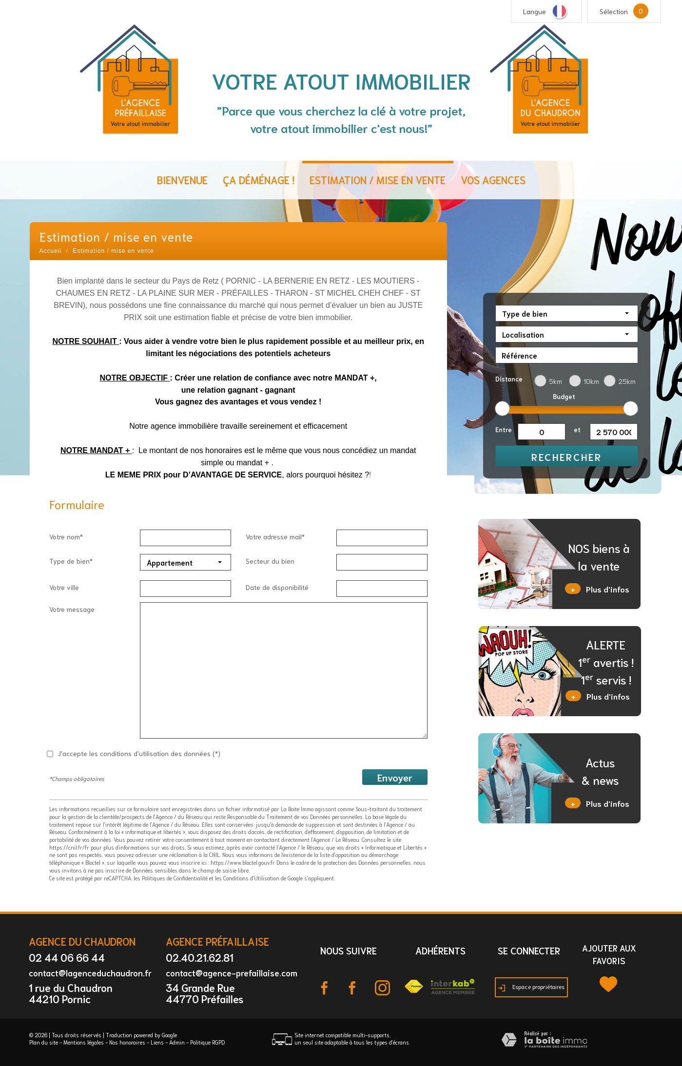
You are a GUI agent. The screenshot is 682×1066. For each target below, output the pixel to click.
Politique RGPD (207, 1042)
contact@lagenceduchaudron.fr (90, 972)
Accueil (50, 250)
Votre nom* (66, 536)
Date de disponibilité (277, 587)
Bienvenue (182, 179)
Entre (503, 429)
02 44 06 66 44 (67, 957)
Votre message (72, 609)
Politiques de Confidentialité (175, 878)
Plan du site (43, 1042)
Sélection (614, 11)
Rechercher (566, 456)
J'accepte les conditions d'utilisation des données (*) (139, 753)
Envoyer (394, 777)
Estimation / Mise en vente (378, 179)
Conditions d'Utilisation (251, 878)
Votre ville (64, 587)
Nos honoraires (127, 1042)
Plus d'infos (597, 588)
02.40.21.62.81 (200, 957)
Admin (177, 1042)
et (577, 429)
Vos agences (493, 179)
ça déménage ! (258, 179)
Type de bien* (71, 560)
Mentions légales (83, 1042)
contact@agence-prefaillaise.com (231, 972)
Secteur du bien (270, 560)
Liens (157, 1042)
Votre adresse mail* (275, 536)
